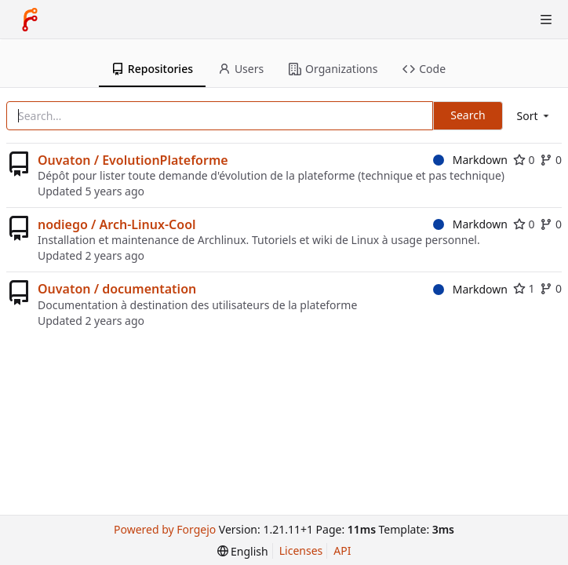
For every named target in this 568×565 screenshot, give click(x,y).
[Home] (30, 19)
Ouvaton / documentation (117, 289)
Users (241, 68)
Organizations (333, 68)
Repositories (152, 68)
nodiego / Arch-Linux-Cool (117, 224)
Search (467, 115)
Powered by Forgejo (165, 529)
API (342, 550)
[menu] (534, 116)
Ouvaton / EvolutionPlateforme (133, 160)
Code (424, 68)
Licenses (301, 550)
